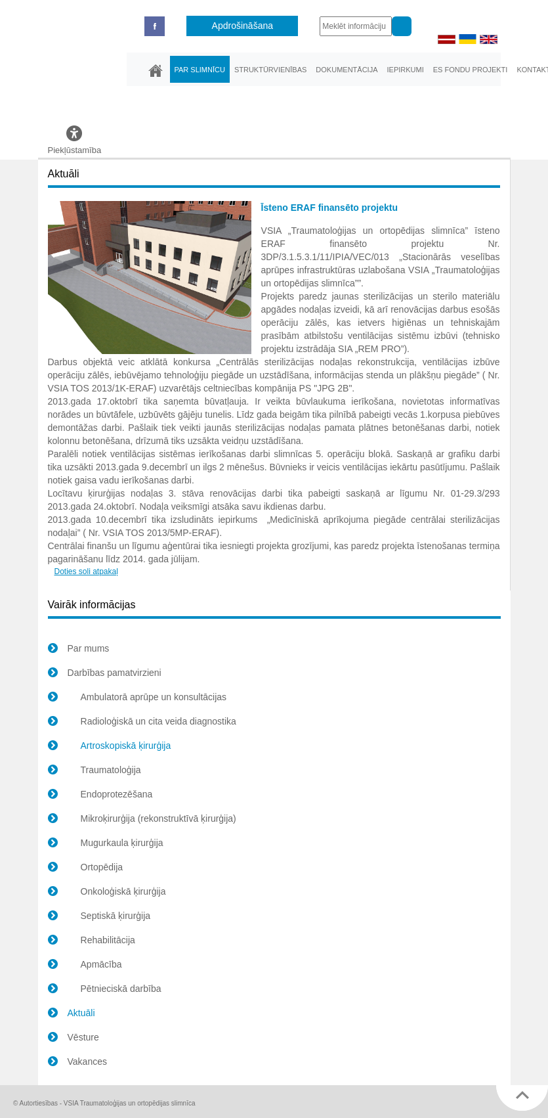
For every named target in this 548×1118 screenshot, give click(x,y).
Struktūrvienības (270, 70)
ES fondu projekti (470, 70)
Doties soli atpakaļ (86, 571)
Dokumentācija (346, 70)
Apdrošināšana (242, 25)
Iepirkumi (405, 70)
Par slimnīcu (200, 70)
